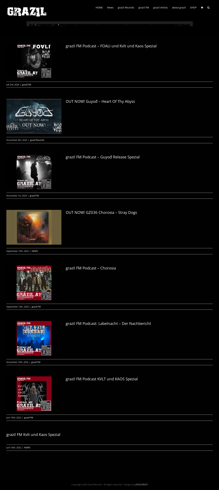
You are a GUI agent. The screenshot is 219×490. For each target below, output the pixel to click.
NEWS (35, 251)
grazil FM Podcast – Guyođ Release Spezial (103, 156)
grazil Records (37, 140)
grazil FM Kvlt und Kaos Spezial (33, 434)
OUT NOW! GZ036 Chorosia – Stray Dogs (101, 212)
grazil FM (26, 84)
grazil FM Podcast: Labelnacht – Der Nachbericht (108, 323)
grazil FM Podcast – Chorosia (91, 267)
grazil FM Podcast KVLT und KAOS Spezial (102, 378)
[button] (208, 7)
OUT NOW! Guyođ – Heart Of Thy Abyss (100, 101)
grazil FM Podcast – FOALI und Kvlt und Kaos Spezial (111, 45)
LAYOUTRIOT (141, 484)
